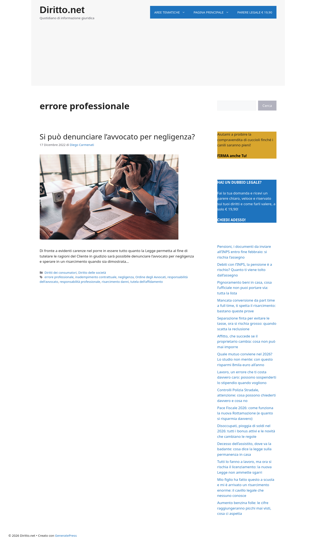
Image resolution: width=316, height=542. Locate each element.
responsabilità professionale (80, 282)
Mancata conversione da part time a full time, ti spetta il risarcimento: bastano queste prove (246, 305)
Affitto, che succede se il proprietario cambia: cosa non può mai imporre (246, 341)
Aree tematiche (171, 12)
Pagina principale (213, 12)
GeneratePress (66, 535)
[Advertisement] (158, 56)
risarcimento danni (115, 282)
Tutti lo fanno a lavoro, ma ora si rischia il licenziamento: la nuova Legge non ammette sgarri (244, 467)
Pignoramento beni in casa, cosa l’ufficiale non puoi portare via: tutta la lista (244, 287)
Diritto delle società (92, 273)
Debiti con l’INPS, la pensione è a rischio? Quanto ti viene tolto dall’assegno (244, 270)
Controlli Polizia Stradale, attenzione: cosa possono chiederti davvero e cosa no (246, 395)
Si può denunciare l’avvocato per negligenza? (117, 137)
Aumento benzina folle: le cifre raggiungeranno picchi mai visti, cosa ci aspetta (244, 508)
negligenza (126, 277)
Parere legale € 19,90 (254, 12)
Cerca (267, 105)
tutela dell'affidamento (146, 282)
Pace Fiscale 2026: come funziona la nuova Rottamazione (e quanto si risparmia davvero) (245, 413)
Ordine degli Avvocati (150, 277)
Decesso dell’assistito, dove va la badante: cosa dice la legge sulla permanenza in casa (244, 449)
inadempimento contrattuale (95, 277)
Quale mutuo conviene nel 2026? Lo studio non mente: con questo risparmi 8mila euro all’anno (245, 359)
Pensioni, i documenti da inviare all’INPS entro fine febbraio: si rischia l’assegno (244, 252)
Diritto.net (62, 9)
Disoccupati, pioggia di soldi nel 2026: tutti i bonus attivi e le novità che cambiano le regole (246, 431)
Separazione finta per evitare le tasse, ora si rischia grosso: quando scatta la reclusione (246, 323)
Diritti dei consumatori (61, 273)
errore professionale (59, 277)
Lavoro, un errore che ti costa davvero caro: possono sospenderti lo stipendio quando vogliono (246, 377)
